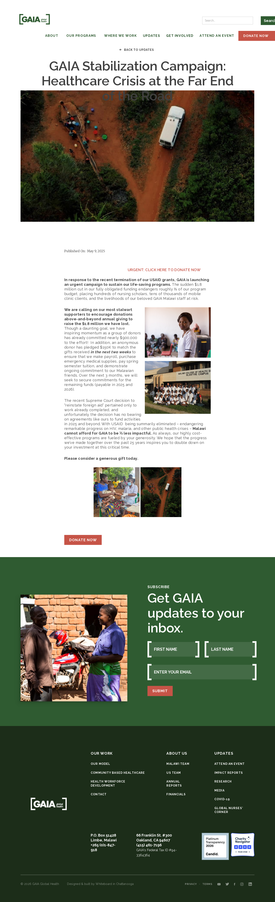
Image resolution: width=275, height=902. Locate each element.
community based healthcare (118, 772)
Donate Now (83, 540)
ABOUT (51, 36)
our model (100, 763)
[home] (34, 19)
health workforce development (108, 783)
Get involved (179, 36)
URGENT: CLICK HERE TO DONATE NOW (132, 270)
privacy (191, 884)
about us (176, 753)
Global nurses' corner (228, 810)
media (219, 790)
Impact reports (228, 772)
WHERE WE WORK (120, 36)
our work (102, 753)
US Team (173, 772)
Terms (207, 884)
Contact (99, 794)
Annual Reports (174, 783)
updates (223, 753)
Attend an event (229, 763)
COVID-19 (222, 799)
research (223, 781)
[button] (34, 35)
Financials (176, 794)
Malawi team (177, 763)
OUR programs (81, 36)
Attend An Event (217, 36)
